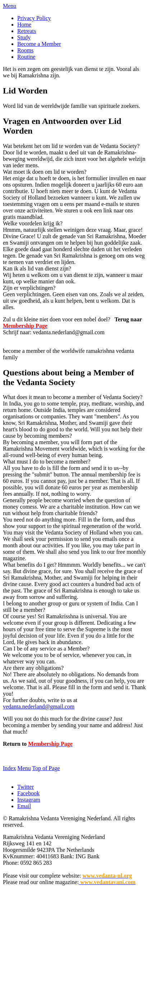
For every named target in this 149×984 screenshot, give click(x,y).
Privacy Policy (34, 18)
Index (9, 768)
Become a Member (39, 44)
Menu (9, 6)
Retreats (26, 31)
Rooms (25, 50)
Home (24, 24)
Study (24, 37)
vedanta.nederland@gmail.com (39, 707)
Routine (26, 57)
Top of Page (46, 768)
